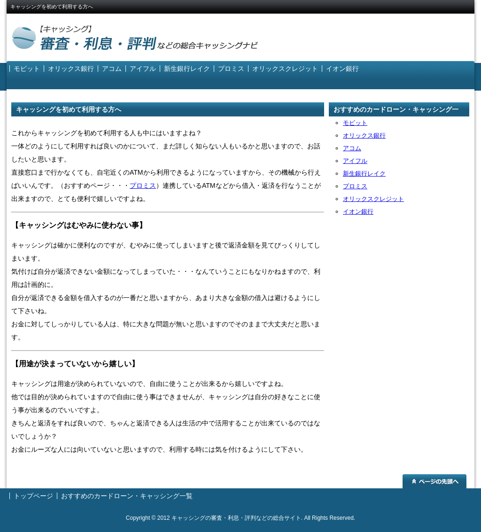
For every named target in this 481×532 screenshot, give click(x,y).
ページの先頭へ (434, 481)
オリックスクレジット (285, 68)
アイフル (143, 68)
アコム (112, 68)
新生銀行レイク (187, 68)
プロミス (231, 68)
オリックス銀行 (71, 68)
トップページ (33, 496)
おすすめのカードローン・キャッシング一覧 (396, 111)
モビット (27, 68)
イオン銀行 (342, 68)
